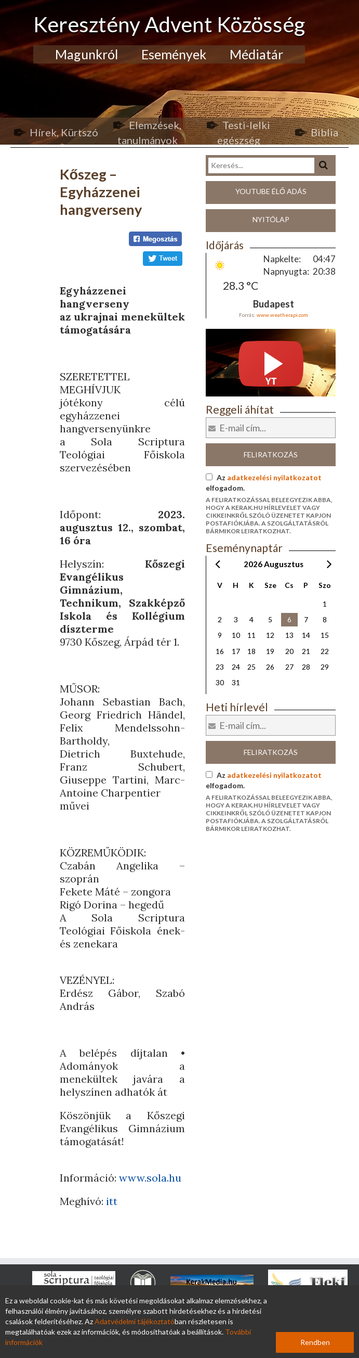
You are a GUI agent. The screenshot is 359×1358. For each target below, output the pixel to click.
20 (289, 651)
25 (251, 666)
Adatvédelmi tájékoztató (135, 1321)
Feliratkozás (271, 454)
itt (111, 1201)
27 (289, 666)
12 (270, 635)
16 (220, 651)
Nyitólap (270, 219)
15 (325, 635)
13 (289, 635)
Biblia (324, 132)
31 (236, 682)
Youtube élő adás (271, 191)
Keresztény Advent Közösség (169, 24)
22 (325, 651)
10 (236, 635)
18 (251, 651)
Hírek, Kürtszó (64, 132)
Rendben (315, 1342)
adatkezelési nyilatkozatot (274, 477)
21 (306, 651)
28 (306, 666)
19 (270, 651)
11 (251, 635)
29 (325, 666)
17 (236, 651)
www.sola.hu (150, 1177)
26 (270, 666)
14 (306, 635)
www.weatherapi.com (282, 315)
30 (220, 682)
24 (236, 666)
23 (220, 666)
